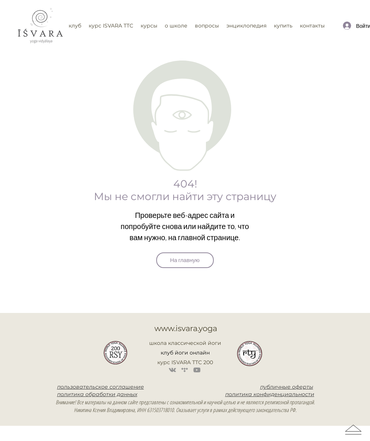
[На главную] (185, 260)
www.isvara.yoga (185, 328)
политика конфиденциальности (269, 394)
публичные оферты (286, 386)
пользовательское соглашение (100, 386)
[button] (111, 25)
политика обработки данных (97, 394)
